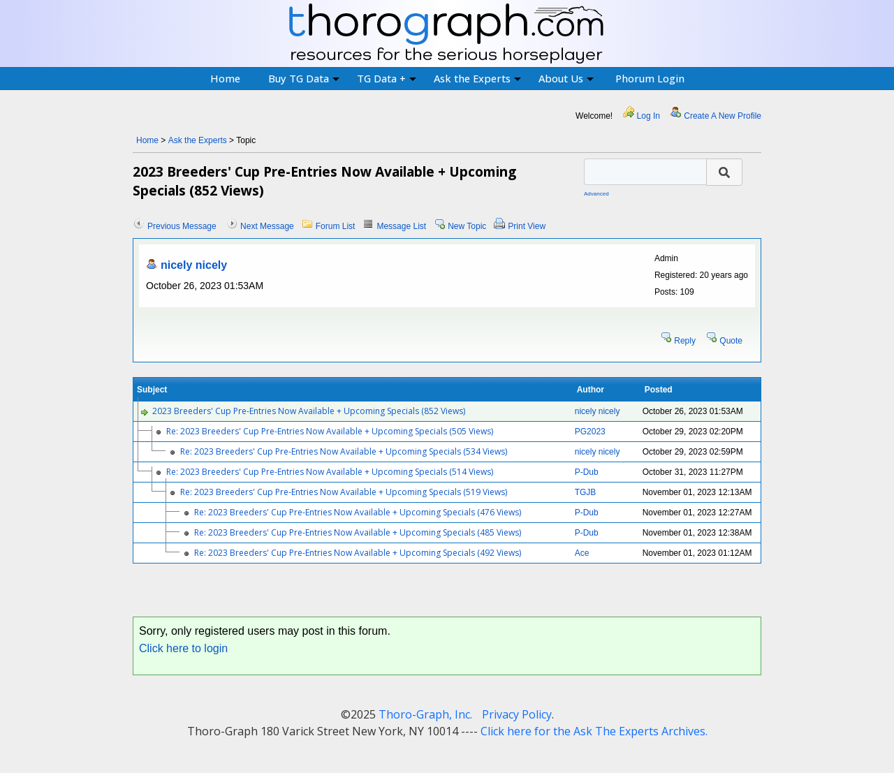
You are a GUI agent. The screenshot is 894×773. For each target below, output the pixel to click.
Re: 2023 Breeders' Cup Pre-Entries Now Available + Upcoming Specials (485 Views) (357, 532)
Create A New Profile (722, 116)
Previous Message (182, 226)
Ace (582, 553)
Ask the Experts (477, 78)
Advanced (596, 194)
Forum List (336, 226)
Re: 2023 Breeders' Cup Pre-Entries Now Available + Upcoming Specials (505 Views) (329, 431)
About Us (566, 78)
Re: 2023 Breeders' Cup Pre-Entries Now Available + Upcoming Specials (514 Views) (329, 472)
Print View (526, 226)
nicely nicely (194, 265)
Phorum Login (649, 78)
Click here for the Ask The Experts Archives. (594, 731)
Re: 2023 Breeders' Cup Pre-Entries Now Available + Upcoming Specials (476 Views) (357, 512)
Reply (685, 341)
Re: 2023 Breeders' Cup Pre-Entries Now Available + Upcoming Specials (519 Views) (343, 492)
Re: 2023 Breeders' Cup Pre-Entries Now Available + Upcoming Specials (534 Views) (343, 451)
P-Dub (587, 472)
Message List (401, 226)
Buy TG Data (303, 78)
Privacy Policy (517, 714)
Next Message (267, 226)
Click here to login (183, 648)
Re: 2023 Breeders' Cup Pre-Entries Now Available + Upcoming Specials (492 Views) (357, 553)
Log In (648, 116)
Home (225, 78)
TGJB (585, 492)
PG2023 (590, 431)
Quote (730, 341)
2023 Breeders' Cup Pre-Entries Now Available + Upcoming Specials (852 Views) (308, 411)
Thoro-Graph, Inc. (425, 714)
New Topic (467, 226)
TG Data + (386, 78)
